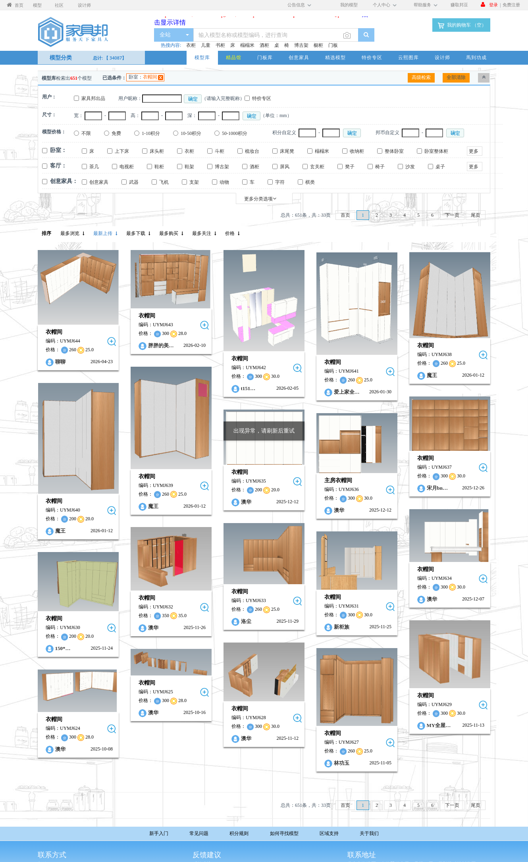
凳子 (350, 166)
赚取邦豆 (459, 5)
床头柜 (157, 151)
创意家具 (299, 57)
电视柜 (126, 166)
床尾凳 (287, 151)
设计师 (442, 57)
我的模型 (349, 5)
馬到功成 (476, 57)
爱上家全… (314, 392)
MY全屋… (395, 698)
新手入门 (158, 833)
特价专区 (372, 57)
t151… (226, 388)
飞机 (164, 182)
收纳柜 (357, 151)
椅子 (380, 166)
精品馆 (233, 57)
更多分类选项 (260, 199)
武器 (134, 182)
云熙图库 (408, 57)
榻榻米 (247, 45)
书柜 (220, 45)
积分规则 (239, 833)
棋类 (310, 182)
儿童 (205, 45)
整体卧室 (394, 151)
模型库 (202, 57)
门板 (333, 45)
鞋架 (189, 166)
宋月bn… (393, 476)
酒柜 (264, 45)
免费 (116, 133)
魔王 (388, 375)
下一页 (452, 215)
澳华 (224, 488)
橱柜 (318, 45)
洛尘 (224, 600)
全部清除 (456, 77)
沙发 (410, 166)
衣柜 (191, 45)
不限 (86, 133)
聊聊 (60, 362)
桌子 (440, 166)
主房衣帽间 (306, 466)
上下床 (122, 151)
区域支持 (329, 833)
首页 (345, 215)
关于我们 (369, 833)
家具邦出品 (93, 98)
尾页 (475, 215)
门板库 (265, 57)
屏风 (284, 166)
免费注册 (511, 5)
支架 (194, 182)
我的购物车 (461, 25)
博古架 (301, 45)
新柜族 (308, 604)
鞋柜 (159, 166)
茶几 (94, 166)
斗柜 (219, 151)
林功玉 (308, 732)
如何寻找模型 (284, 833)
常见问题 (198, 833)
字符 (280, 182)
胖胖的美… (150, 345)
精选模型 (335, 57)
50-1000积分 (234, 133)
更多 (473, 151)
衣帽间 (150, 77)
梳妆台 (252, 151)
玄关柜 (317, 166)
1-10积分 (151, 133)
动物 (224, 182)
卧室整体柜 (436, 151)
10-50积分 (191, 133)
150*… (63, 623)
